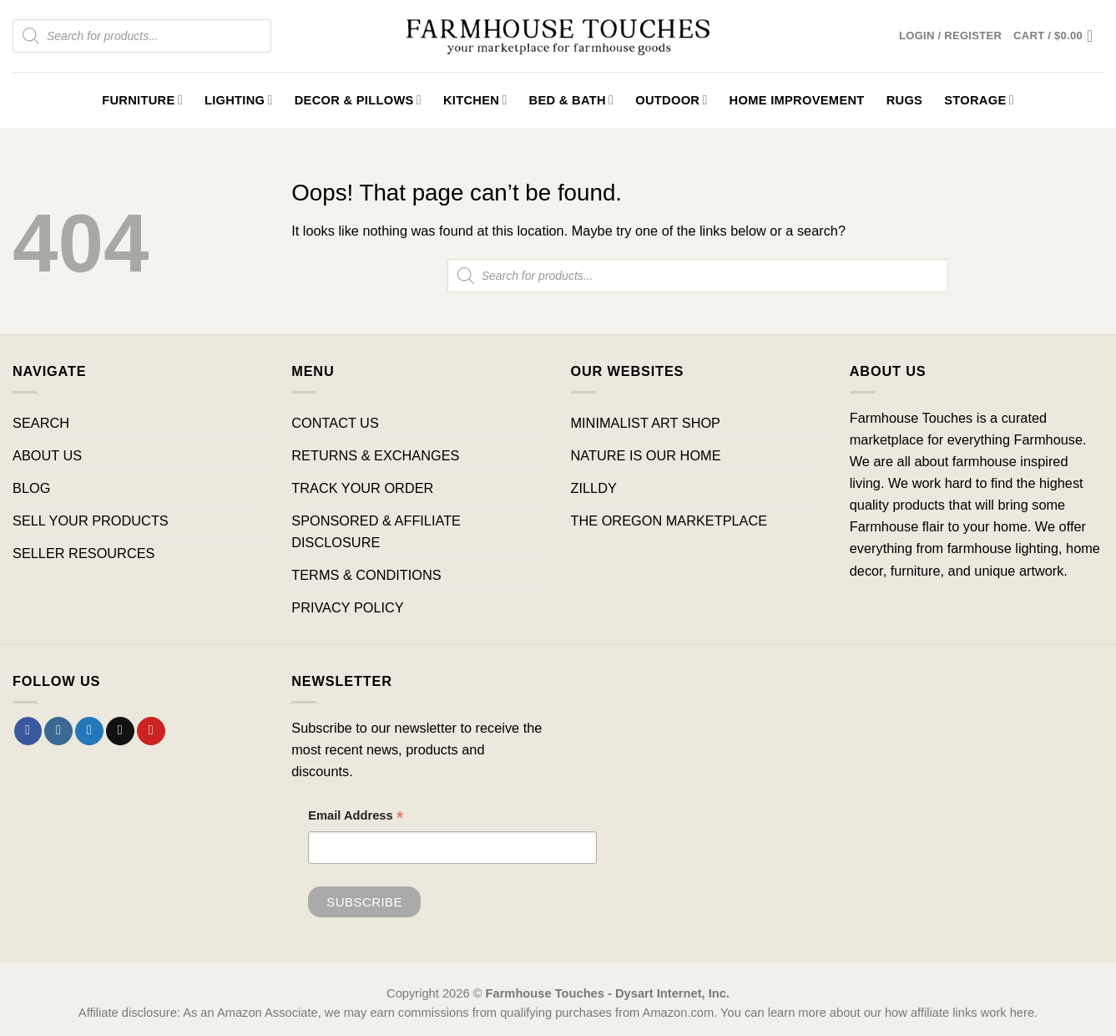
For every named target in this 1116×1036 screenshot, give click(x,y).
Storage (979, 100)
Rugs (904, 100)
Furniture (142, 100)
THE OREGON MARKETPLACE (669, 520)
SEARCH (41, 422)
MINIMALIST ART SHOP (646, 422)
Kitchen (475, 100)
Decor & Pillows (358, 100)
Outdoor (671, 100)
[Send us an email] (120, 731)
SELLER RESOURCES (83, 553)
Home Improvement (797, 100)
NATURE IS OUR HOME (646, 455)
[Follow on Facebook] (28, 731)
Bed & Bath (571, 100)
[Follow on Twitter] (89, 731)
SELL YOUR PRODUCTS (91, 520)
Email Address (355, 817)
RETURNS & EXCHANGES (375, 455)
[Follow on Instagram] (58, 731)
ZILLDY (594, 487)
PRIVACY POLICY (347, 607)
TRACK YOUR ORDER (362, 487)
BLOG (31, 487)
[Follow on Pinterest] (151, 731)
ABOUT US (47, 455)
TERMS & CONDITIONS (366, 574)
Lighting (239, 100)
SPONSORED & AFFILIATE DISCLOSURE (376, 531)
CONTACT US (335, 422)
